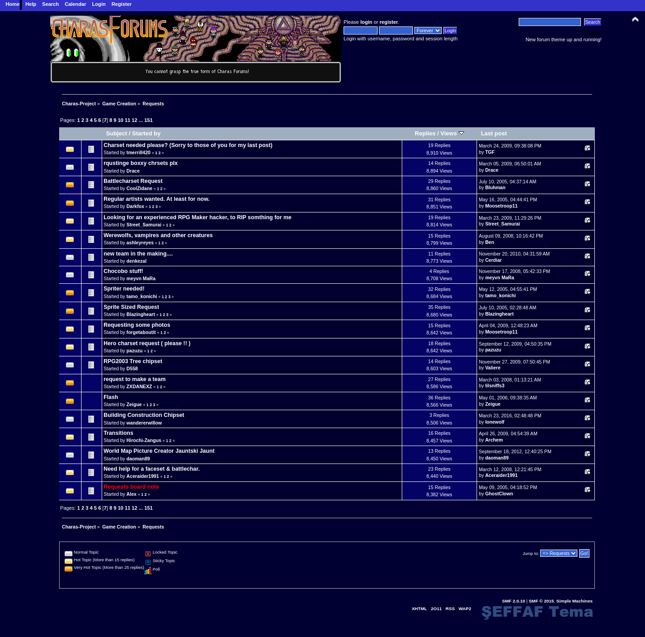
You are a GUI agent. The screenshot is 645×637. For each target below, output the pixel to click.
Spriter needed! (123, 289)
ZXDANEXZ (139, 386)
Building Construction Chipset (143, 415)
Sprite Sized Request (131, 307)
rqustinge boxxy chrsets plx (140, 163)
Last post (494, 133)
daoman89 (138, 458)
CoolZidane (139, 188)
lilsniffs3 (494, 385)
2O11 (436, 608)
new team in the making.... (138, 254)
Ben (489, 242)
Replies (425, 133)
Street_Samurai (143, 224)
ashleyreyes (140, 242)
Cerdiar (493, 260)
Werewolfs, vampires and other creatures (158, 235)
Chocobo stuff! (123, 271)
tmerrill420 (138, 152)
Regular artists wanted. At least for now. (156, 199)
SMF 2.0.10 (513, 600)
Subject (116, 133)
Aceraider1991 (142, 476)
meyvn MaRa (140, 278)
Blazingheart (140, 314)
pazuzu (134, 350)
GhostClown (499, 493)
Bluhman (495, 187)
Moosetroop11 (501, 205)
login (366, 22)
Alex (131, 494)
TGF (489, 152)
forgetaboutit (140, 332)
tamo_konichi (141, 296)
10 (120, 120)
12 (134, 120)
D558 (132, 368)
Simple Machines (574, 600)
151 (148, 120)
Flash (110, 397)
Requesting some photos (136, 325)
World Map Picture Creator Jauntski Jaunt (159, 451)
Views (452, 133)
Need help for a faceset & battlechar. (151, 469)
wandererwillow (144, 422)
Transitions (118, 433)
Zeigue (134, 404)
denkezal (136, 261)
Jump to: (531, 553)
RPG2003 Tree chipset (132, 361)
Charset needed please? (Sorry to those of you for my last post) (187, 145)
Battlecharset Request (133, 181)
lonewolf (494, 422)
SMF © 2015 (541, 600)
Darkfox (135, 206)
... (141, 120)
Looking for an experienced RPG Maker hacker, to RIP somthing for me (197, 217)
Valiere (492, 367)
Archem (494, 439)
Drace (132, 170)
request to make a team (134, 379)
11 (127, 120)
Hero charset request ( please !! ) (146, 343)
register (388, 22)
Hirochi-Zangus (143, 440)
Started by (146, 133)
